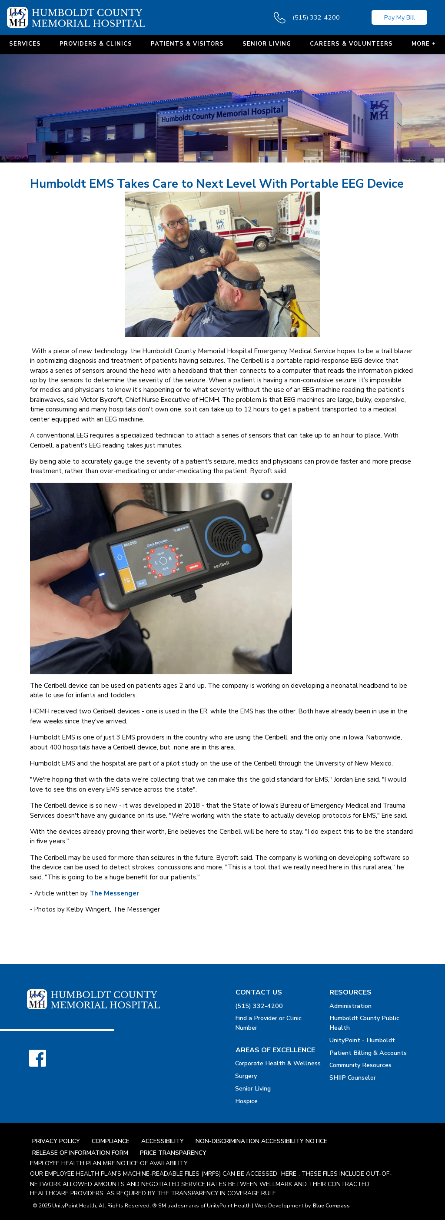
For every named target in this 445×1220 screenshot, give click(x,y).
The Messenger (114, 893)
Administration (350, 1005)
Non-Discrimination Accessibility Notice (261, 1141)
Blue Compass (331, 1205)
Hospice (246, 1101)
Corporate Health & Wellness (278, 1063)
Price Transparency (173, 1153)
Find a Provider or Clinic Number (268, 1023)
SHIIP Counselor (352, 1077)
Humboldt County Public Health (364, 1023)
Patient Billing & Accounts (368, 1052)
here (288, 1174)
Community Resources (360, 1065)
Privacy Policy (56, 1141)
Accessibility (162, 1141)
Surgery (246, 1075)
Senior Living (253, 1088)
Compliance (111, 1141)
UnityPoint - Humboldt (362, 1040)
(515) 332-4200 (259, 1005)
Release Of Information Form (80, 1153)
